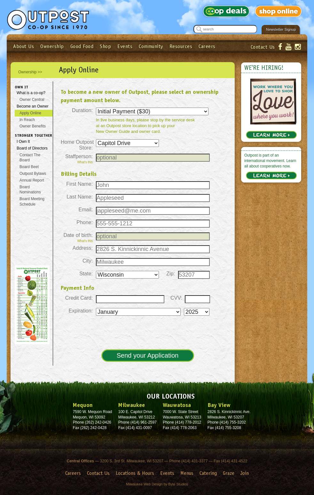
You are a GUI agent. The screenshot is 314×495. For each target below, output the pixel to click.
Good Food (82, 46)
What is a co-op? (31, 93)
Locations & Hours (135, 473)
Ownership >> (30, 72)
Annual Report (32, 180)
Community (151, 46)
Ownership (52, 46)
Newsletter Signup (281, 29)
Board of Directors (32, 148)
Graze (228, 473)
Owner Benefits (33, 126)
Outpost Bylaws (33, 173)
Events (124, 46)
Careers (207, 46)
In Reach (27, 120)
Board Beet (29, 167)
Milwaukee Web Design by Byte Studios (157, 484)
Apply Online (30, 113)
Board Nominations (30, 190)
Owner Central (32, 99)
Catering (208, 473)
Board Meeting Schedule (32, 202)
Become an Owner (32, 106)
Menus (186, 473)
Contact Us (263, 47)
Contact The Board (30, 158)
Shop (105, 46)
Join (244, 473)
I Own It (23, 141)
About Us (23, 46)
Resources (180, 46)
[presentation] (147, 333)
